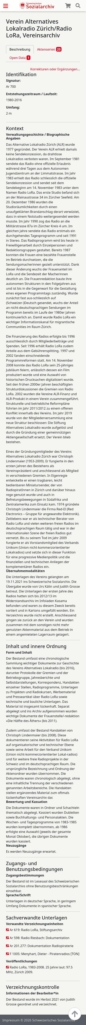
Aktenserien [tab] (49, 49)
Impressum (11, 1020)
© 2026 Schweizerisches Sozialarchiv (47, 1020)
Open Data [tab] (19, 57)
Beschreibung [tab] (19, 49)
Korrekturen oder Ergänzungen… (55, 69)
